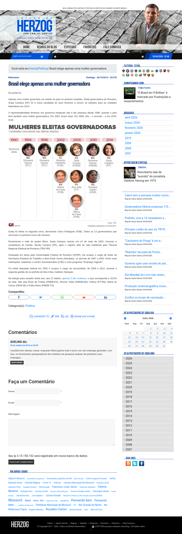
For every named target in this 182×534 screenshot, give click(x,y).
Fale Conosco (112, 47)
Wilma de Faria (96, 510)
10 (164, 333)
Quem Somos (62, 523)
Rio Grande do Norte (90, 504)
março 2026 (132, 122)
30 (157, 346)
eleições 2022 (14, 487)
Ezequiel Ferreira (29, 487)
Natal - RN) (38, 500)
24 (164, 342)
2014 (129, 416)
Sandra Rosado (75, 509)
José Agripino (37, 495)
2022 (129, 377)
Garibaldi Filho (26, 491)
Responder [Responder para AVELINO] (17, 362)
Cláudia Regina (32, 482)
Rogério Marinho (36, 509)
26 (129, 346)
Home (26, 47)
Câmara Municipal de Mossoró (79, 482)
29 (150, 346)
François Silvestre (87, 487)
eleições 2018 (103, 483)
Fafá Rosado (44, 487)
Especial (93, 523)
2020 (129, 387)
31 (164, 346)
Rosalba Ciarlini (56, 509)
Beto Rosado (79, 479)
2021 (129, 382)
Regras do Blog (47, 47)
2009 (128, 143)
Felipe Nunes (144, 87)
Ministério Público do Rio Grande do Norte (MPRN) (82, 496)
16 (157, 337)
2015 (129, 411)
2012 (129, 425)
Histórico (116, 523)
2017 (129, 401)
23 (157, 342)
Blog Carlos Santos (34, 28)
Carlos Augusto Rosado (96, 478)
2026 (129, 358)
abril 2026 (131, 117)
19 (129, 342)
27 (136, 346)
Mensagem (14, 414)
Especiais (70, 47)
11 (171, 333)
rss (67, 316)
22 (150, 342)
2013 (129, 420)
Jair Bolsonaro (22, 495)
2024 (129, 368)
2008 (128, 148)
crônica (57, 482)
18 (171, 337)
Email (11, 402)
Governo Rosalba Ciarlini (80, 491)
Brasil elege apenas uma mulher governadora (49, 83)
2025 (129, 363)
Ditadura (142, 167)
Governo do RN (41, 491)
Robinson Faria (17, 509)
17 (164, 337)
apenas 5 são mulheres (74, 278)
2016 (129, 406)
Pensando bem (81, 500)
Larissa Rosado (53, 495)
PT (75, 505)
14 (143, 337)
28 (143, 346)
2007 (128, 153)
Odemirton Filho (52, 501)
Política (43, 68)
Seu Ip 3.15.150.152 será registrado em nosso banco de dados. (48, 456)
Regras (74, 523)
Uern (86, 509)
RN (105, 504)
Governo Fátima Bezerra (59, 491)
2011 (129, 430)
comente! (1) (41, 316)
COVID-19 (46, 483)
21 (143, 342)
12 (129, 337)
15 (150, 337)
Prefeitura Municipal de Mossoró (53, 504)
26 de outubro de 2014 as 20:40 (24, 345)
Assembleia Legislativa (35, 479)
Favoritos (89, 47)
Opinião (83, 523)
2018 (129, 397)
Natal (28, 500)
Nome (11, 391)
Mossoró (15, 500)
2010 (128, 138)
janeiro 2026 (132, 133)
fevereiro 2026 (134, 127)
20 (136, 342)
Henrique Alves (101, 491)
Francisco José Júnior (64, 486)
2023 (129, 373)
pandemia (64, 501)
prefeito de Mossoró (25, 505)
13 (136, 337)
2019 (129, 392)
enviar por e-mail (84, 316)
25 (171, 342)
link (57, 316)
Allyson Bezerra (16, 478)
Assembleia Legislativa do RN (59, 478)
